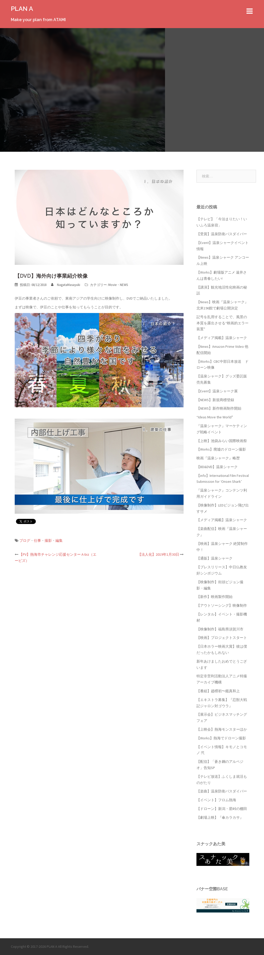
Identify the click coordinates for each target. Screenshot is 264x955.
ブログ (24, 540)
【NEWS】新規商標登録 (215, 400)
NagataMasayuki (68, 285)
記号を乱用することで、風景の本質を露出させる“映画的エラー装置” (222, 323)
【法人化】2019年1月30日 (158, 554)
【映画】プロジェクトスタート (221, 637)
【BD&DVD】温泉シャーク (217, 466)
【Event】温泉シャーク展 (217, 391)
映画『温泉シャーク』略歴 (218, 458)
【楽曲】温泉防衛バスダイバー (221, 791)
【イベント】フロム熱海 (216, 800)
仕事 (37, 540)
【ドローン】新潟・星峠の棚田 (221, 808)
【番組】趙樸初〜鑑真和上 (218, 691)
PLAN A (22, 8)
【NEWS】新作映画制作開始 (218, 408)
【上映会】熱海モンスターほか (221, 729)
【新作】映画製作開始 (214, 596)
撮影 (48, 540)
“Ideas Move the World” (214, 417)
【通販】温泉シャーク (214, 558)
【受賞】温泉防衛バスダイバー (221, 234)
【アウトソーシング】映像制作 (221, 605)
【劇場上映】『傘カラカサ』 (219, 817)
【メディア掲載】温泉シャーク (221, 337)
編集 (59, 540)
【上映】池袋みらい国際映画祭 (221, 440)
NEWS (124, 285)
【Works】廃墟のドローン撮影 (221, 449)
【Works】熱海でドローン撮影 (221, 738)
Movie (112, 285)
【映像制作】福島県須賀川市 (219, 629)
